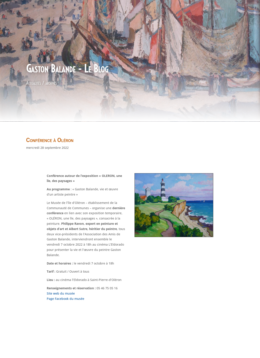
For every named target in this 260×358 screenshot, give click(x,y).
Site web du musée (61, 293)
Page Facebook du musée (65, 299)
